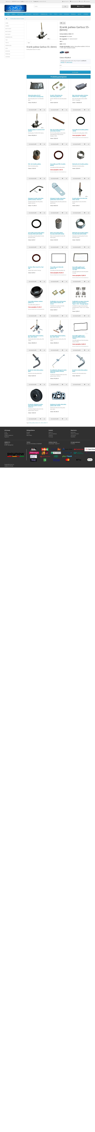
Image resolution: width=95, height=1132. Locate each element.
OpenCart (12, 464)
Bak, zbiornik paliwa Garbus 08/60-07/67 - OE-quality (80, 96)
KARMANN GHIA (44, 14)
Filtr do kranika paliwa (34, 164)
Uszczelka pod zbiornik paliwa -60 (56, 267)
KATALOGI (66, 14)
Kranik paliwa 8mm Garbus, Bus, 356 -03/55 (36, 336)
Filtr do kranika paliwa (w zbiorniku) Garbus (57, 130)
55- (39, 422)
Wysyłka (6, 433)
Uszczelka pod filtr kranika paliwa (57, 164)
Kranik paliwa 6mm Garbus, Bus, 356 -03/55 (58, 336)
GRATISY (79, 14)
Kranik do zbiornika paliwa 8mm (79, 370)
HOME (8, 14)
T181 (51, 14)
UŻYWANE (86, 14)
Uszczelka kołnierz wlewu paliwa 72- (35, 302)
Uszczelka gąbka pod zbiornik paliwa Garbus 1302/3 (78, 337)
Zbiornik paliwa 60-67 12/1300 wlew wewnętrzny (35, 96)
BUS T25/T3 (35, 14)
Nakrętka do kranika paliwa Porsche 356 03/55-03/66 (80, 233)
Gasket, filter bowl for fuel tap (35, 267)
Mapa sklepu (29, 435)
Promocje (51, 436)
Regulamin (6, 436)
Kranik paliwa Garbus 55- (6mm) (17, 18)
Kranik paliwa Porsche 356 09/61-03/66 (79, 199)
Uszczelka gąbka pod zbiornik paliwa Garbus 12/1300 (78, 268)
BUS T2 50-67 (20, 14)
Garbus (36, 422)
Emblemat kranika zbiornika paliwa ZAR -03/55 (58, 405)
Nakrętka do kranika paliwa (80, 164)
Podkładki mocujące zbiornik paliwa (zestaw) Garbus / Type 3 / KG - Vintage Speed (80, 303)
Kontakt (28, 432)
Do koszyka (75, 72)
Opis (29, 42)
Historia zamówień (75, 433)
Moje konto (73, 432)
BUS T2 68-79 (28, 14)
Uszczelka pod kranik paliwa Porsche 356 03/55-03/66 (36, 233)
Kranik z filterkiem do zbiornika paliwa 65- (56, 96)
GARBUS (13, 14)
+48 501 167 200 (28, 1)
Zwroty (28, 433)
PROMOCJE (73, 14)
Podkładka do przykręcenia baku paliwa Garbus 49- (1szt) (58, 303)
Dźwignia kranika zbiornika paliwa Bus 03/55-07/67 (57, 199)
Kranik (30, 422)
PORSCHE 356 (8, 45)
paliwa (33, 422)
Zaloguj (62, 62)
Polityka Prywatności (8, 435)
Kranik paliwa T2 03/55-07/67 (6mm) (36, 130)
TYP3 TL (55, 14)
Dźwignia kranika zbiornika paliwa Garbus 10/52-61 (35, 199)
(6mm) (42, 422)
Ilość (61, 65)
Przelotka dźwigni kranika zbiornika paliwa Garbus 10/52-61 (35, 406)
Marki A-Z (51, 432)
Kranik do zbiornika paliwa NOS (35, 370)
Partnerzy (51, 435)
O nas (5, 432)
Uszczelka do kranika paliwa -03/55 (80, 130)
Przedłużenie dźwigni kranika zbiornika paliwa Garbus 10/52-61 (58, 371)
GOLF (61, 14)
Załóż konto (69, 62)
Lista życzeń (73, 435)
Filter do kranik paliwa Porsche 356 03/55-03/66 (57, 233)
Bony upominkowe (53, 433)
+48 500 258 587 (42, 1)
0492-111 (46, 422)
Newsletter (73, 436)
